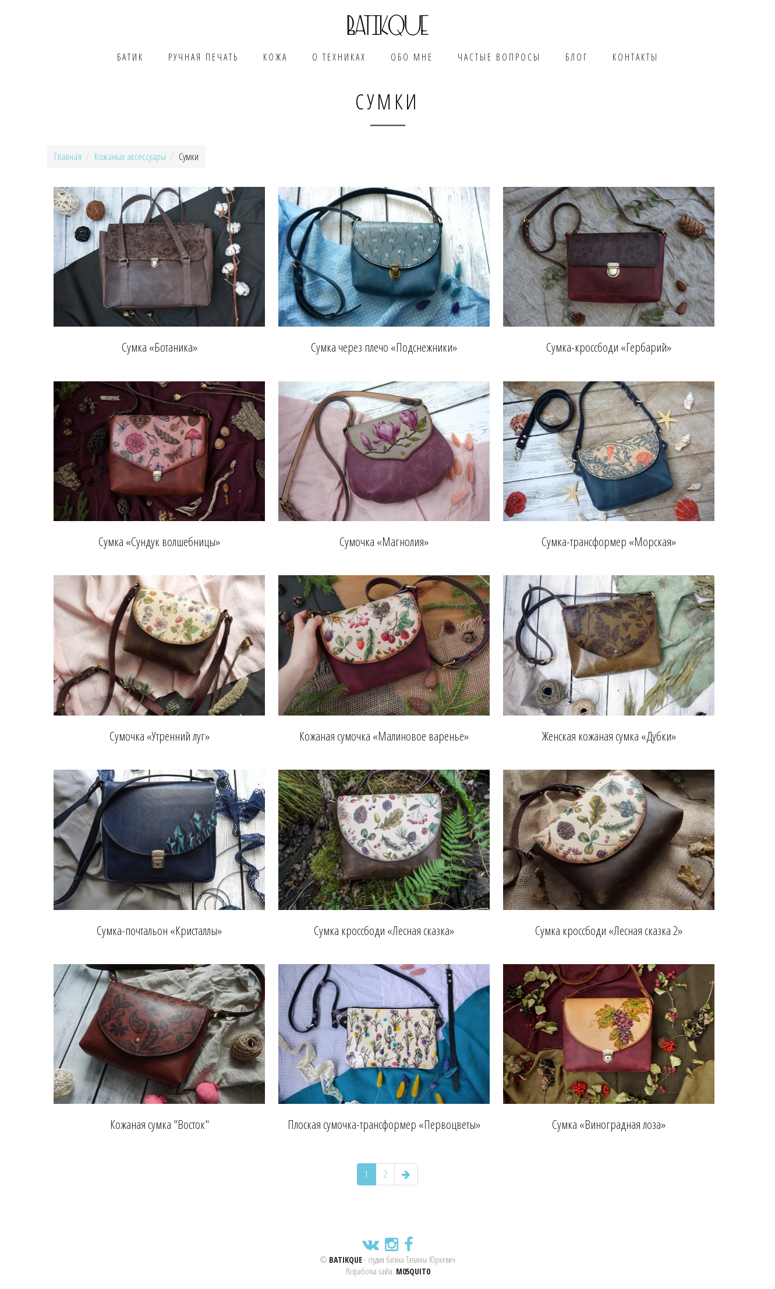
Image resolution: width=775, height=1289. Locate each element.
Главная (68, 156)
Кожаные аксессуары (130, 156)
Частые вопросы (499, 57)
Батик (130, 57)
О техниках (339, 57)
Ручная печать (203, 57)
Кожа (275, 57)
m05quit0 (413, 1271)
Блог (576, 57)
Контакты (636, 57)
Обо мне (412, 57)
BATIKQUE (345, 1259)
